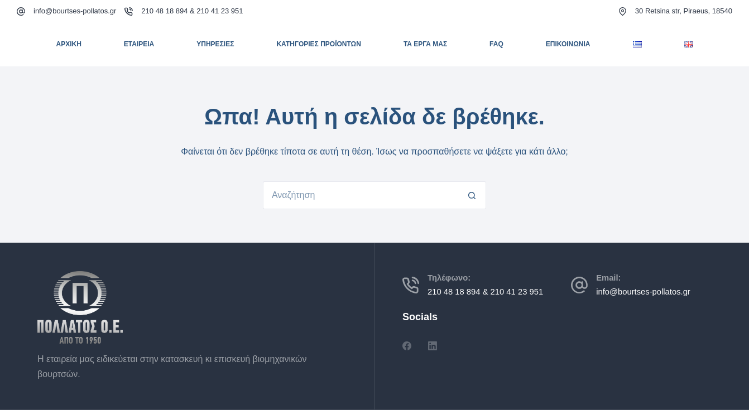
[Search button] (472, 195)
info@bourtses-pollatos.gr (74, 11)
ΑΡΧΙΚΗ (68, 44)
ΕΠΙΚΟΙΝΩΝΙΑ (568, 44)
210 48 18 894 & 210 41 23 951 (192, 11)
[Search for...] (360, 195)
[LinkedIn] (432, 345)
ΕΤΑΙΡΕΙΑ (139, 44)
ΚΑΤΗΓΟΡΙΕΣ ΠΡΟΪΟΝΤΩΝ (318, 44)
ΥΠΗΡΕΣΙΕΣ (215, 44)
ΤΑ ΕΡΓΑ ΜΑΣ (425, 44)
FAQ (496, 44)
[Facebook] (406, 345)
